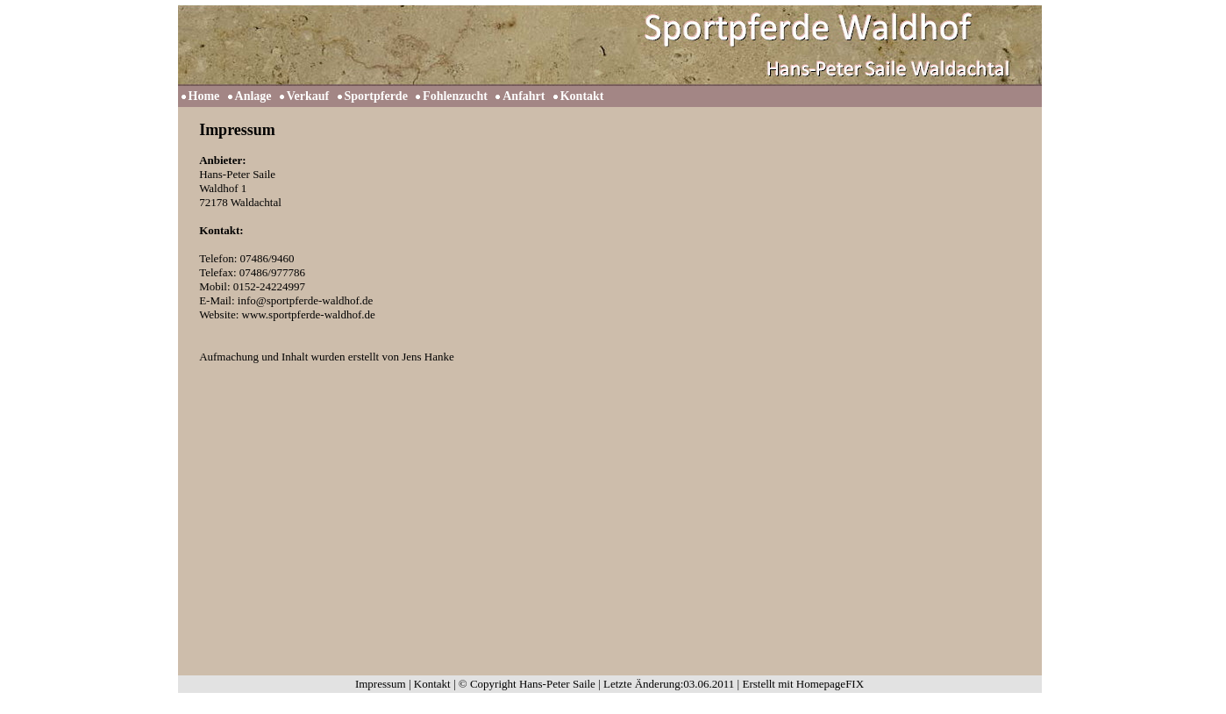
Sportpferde (376, 96)
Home (204, 96)
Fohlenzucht (455, 96)
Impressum (380, 683)
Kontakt (582, 96)
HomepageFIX (830, 683)
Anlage (253, 96)
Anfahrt (524, 96)
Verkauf (308, 96)
